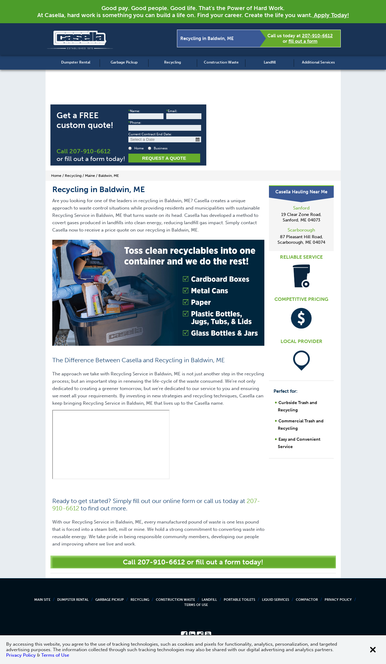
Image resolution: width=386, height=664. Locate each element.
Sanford (301, 208)
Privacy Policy (338, 600)
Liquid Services (275, 600)
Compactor (307, 600)
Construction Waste (221, 62)
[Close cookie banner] (373, 649)
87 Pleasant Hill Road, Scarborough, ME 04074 (301, 239)
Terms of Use (196, 605)
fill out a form (303, 41)
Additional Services (318, 62)
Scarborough (301, 230)
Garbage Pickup (124, 62)
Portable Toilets (239, 600)
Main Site (42, 600)
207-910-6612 (317, 35)
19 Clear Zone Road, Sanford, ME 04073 (301, 217)
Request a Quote (164, 158)
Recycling (172, 62)
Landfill (270, 62)
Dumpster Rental (75, 62)
